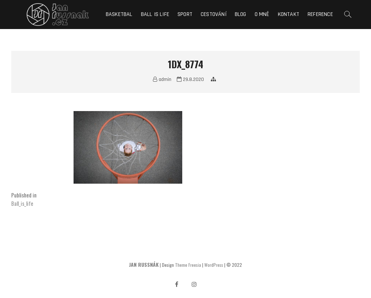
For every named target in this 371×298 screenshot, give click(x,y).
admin (162, 79)
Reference (320, 14)
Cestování (213, 14)
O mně (262, 14)
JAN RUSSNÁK (144, 264)
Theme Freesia (188, 265)
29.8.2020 (190, 79)
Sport (185, 14)
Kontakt (288, 14)
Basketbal (119, 14)
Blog (240, 14)
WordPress (213, 265)
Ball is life (155, 14)
